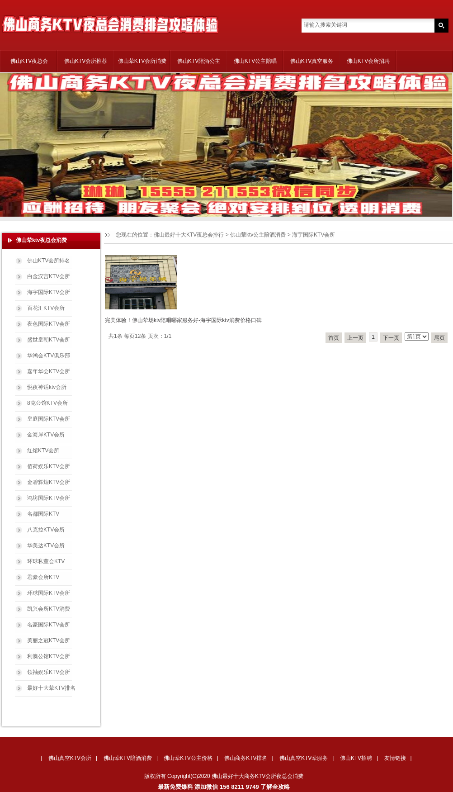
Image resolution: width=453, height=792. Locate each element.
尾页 (439, 338)
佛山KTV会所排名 (48, 260)
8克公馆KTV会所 (47, 403)
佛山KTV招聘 (356, 758)
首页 (333, 338)
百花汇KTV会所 (46, 308)
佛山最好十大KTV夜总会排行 (189, 235)
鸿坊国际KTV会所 (48, 498)
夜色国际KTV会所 (48, 324)
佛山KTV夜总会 (29, 61)
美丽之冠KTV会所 (48, 640)
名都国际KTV (43, 514)
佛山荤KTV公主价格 (188, 758)
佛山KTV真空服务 (311, 61)
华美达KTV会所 (46, 545)
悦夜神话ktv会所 (46, 387)
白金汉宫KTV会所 (48, 276)
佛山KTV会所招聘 (368, 61)
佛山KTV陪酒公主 (198, 61)
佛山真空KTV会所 (69, 758)
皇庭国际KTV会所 (48, 419)
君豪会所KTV (43, 577)
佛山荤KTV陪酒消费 (128, 758)
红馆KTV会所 (43, 450)
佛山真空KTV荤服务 (303, 758)
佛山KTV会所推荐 (85, 61)
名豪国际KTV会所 (48, 624)
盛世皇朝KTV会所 (48, 340)
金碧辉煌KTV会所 (48, 482)
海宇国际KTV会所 (48, 292)
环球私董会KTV (46, 561)
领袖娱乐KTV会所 (48, 672)
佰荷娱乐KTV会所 (48, 466)
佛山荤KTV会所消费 (142, 61)
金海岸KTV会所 (46, 435)
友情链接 (395, 758)
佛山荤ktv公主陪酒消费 (258, 235)
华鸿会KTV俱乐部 (48, 355)
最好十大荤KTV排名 (51, 688)
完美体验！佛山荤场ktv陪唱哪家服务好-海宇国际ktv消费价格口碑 (183, 320)
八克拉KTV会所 (46, 529)
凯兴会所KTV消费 (48, 609)
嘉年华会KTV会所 (48, 371)
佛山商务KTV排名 (245, 758)
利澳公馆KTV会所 (48, 656)
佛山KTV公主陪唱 (255, 61)
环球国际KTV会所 (48, 593)
